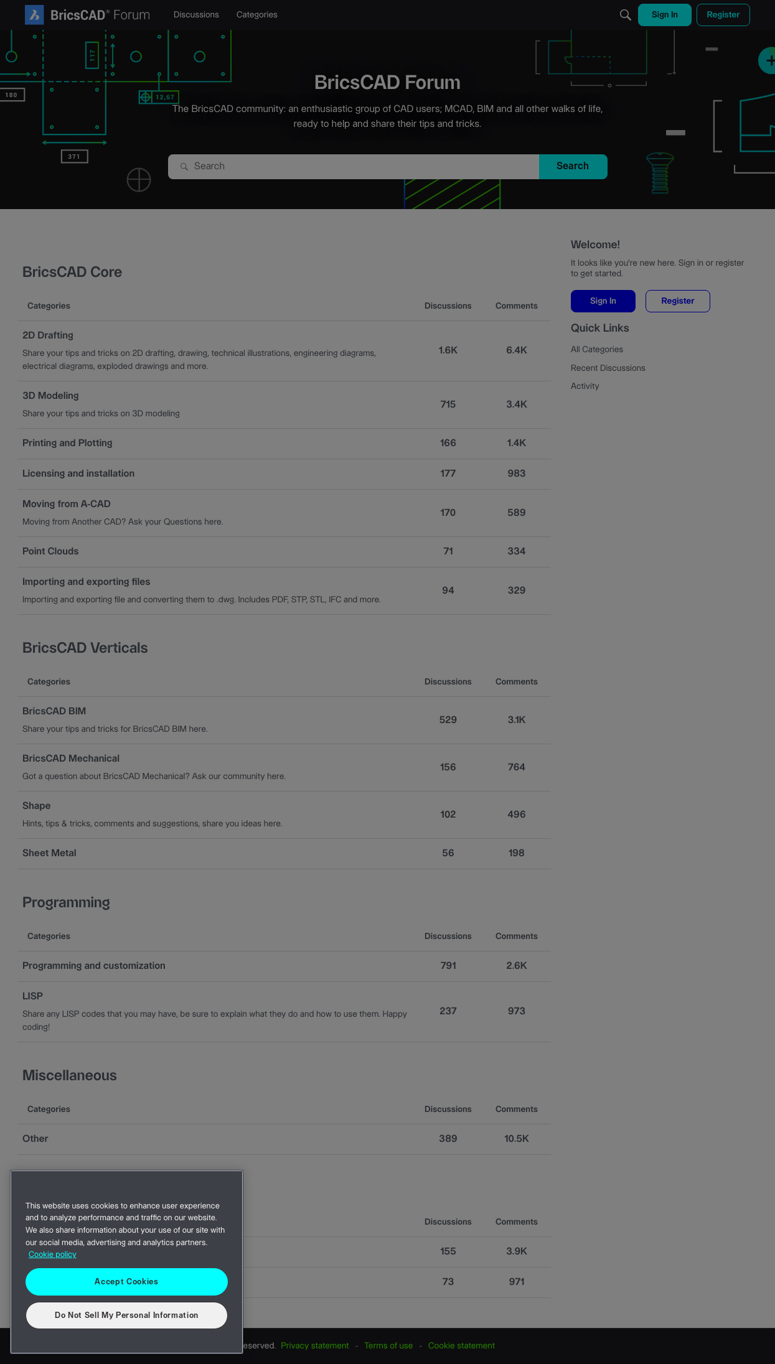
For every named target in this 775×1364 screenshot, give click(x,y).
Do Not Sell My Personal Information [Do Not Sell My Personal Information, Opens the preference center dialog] (127, 1315)
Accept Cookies (126, 1282)
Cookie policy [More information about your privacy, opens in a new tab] (53, 1255)
